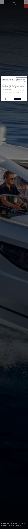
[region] (14, 88)
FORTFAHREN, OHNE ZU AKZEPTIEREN (21, 77)
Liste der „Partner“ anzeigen (6, 96)
